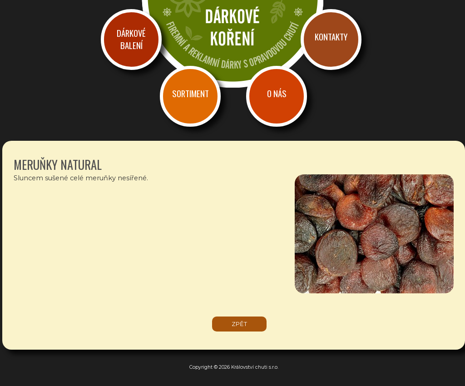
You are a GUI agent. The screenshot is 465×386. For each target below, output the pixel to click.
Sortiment (190, 93)
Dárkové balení (131, 39)
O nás (277, 93)
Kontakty (331, 36)
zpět (239, 324)
